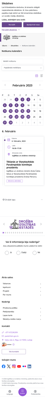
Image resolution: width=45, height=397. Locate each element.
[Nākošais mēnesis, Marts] (39, 85)
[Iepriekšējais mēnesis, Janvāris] (5, 85)
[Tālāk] (41, 224)
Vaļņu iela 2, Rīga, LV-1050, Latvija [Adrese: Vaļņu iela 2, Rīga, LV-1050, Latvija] (18, 340)
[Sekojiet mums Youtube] (19, 366)
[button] (17, 99)
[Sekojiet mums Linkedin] (29, 366)
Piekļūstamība (8, 311)
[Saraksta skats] (41, 75)
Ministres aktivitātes (14, 181)
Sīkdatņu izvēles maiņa (12, 319)
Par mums (7, 295)
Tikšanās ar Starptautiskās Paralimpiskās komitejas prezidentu (20, 164)
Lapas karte (7, 315)
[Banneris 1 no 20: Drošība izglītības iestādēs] (22, 224)
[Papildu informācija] (13, 344)
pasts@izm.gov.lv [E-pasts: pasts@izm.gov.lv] (11, 336)
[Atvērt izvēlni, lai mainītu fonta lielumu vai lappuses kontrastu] (35, 393)
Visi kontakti (14, 351)
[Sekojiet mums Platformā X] (9, 366)
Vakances (7, 283)
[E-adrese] (6, 344)
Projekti (6, 291)
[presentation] (22, 262)
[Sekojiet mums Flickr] (24, 366)
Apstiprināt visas (33, 25)
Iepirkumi (6, 287)
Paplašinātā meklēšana (12, 68)
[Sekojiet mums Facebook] (3, 366)
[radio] (8, 252)
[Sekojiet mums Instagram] (14, 366)
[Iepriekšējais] (4, 224)
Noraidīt (12, 25)
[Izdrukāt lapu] (22, 199)
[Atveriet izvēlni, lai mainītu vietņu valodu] (10, 393)
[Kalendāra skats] (36, 75)
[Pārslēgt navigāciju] (22, 392)
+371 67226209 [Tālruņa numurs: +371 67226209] (11, 332)
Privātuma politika (10, 308)
